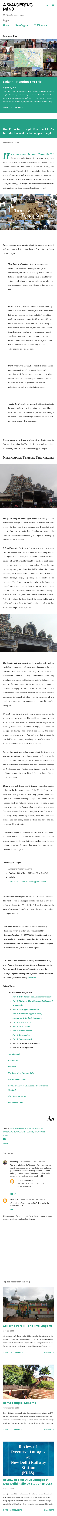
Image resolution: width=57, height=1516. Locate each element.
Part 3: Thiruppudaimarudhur (26, 1009)
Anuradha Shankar (25, 1180)
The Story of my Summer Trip (21, 1073)
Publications (40, 25)
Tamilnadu (8, 1132)
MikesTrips (14, 1162)
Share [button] (5, 107)
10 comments (16, 1352)
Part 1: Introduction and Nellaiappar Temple (32, 997)
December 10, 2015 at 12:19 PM (33, 1200)
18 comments (16, 107)
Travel (6, 1135)
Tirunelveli (39, 1132)
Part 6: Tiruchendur (21, 1026)
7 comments (16, 1429)
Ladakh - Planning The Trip (22, 82)
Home (6, 25)
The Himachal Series (17, 1096)
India (29, 1128)
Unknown (14, 1200)
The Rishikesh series (17, 1079)
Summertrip (37, 1128)
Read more (49, 1352)
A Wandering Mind (18, 7)
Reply (13, 1194)
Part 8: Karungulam (21, 1035)
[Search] (46, 4)
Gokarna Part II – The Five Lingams (28, 1326)
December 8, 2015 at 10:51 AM (31, 1183)
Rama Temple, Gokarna (19, 1403)
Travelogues (22, 25)
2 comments (16, 1510)
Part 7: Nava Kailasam (22, 1030)
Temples (29, 1132)
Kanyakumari (14, 1054)
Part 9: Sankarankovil (22, 1039)
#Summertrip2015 (18, 1128)
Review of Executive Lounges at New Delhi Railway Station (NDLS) (27, 1481)
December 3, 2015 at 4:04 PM (33, 1162)
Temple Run (19, 1132)
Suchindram (13, 1060)
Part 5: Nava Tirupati (22, 1022)
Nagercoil (12, 1066)
